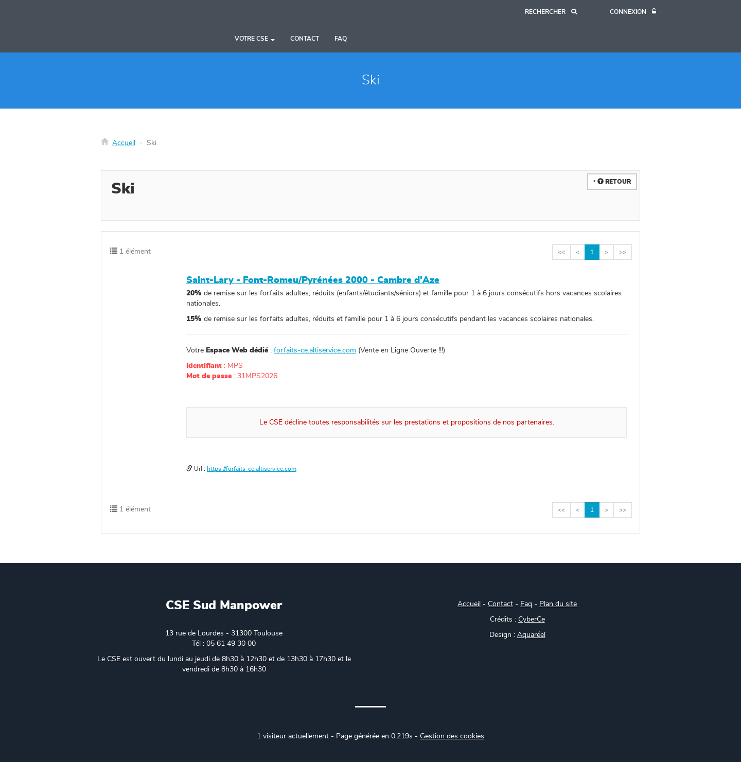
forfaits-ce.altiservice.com (315, 350)
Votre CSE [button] (255, 39)
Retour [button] (614, 182)
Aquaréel (531, 635)
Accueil (123, 143)
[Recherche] (551, 12)
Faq (526, 604)
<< (561, 252)
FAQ (340, 39)
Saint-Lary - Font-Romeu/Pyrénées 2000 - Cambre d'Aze (312, 280)
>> (622, 252)
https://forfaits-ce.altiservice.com (251, 469)
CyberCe (531, 619)
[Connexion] (633, 12)
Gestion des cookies (452, 736)
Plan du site (558, 604)
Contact (304, 39)
